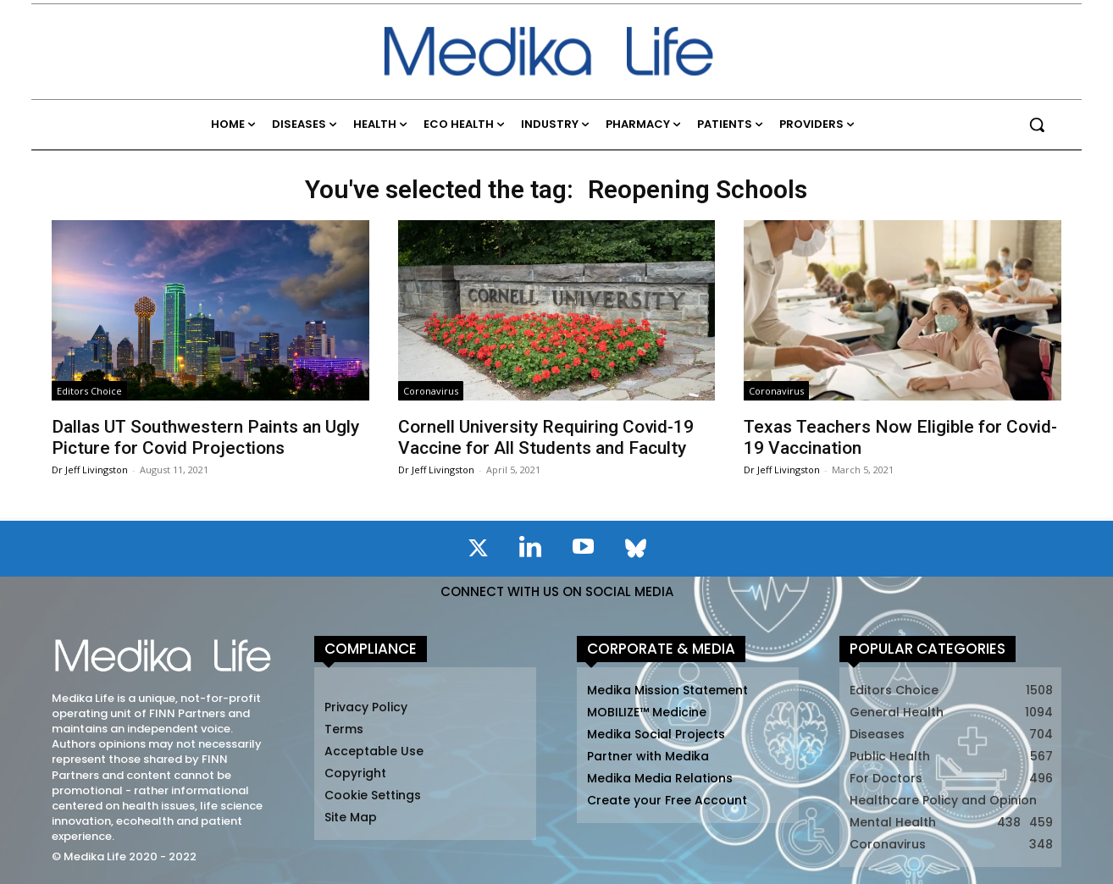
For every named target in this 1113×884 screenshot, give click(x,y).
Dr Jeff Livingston (90, 469)
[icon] (478, 551)
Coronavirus (430, 390)
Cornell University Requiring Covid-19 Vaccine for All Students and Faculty (546, 437)
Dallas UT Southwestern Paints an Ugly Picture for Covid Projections (205, 437)
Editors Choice (89, 390)
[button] (1036, 124)
